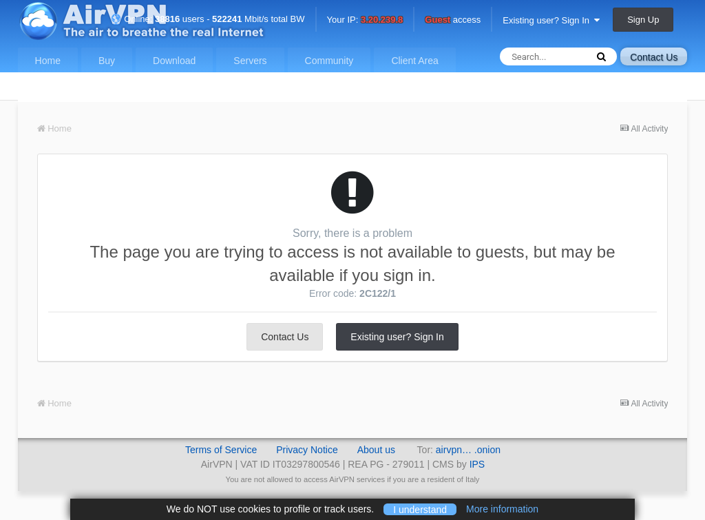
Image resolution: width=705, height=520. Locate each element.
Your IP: (365, 20)
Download (174, 60)
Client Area (414, 60)
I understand (420, 508)
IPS (477, 464)
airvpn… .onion (468, 449)
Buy (106, 60)
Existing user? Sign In (551, 20)
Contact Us (653, 57)
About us (376, 449)
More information (502, 508)
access (453, 20)
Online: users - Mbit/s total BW (208, 19)
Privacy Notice (306, 449)
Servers (249, 60)
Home (48, 60)
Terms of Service (221, 449)
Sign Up (643, 19)
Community (329, 60)
